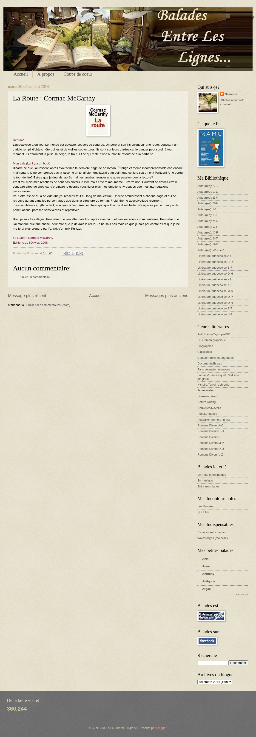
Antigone (208, 581)
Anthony (208, 574)
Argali (206, 589)
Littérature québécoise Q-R (215, 302)
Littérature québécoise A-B (214, 256)
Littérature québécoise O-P (215, 296)
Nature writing (206, 402)
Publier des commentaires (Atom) (48, 305)
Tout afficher (242, 594)
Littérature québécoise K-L (214, 285)
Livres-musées (207, 396)
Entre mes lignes (208, 486)
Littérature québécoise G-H (215, 273)
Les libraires (205, 506)
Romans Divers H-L (210, 437)
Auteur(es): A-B (207, 186)
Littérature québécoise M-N (215, 291)
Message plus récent (27, 295)
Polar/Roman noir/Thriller (213, 419)
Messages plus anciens (166, 295)
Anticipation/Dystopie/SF (213, 334)
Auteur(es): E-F (207, 197)
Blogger (161, 728)
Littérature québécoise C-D (215, 262)
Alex (205, 558)
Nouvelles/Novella (209, 408)
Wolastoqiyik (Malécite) (212, 538)
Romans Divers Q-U (210, 449)
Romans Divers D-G (210, 431)
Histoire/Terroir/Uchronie (213, 384)
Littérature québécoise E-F (214, 267)
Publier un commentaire (34, 277)
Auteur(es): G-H (207, 203)
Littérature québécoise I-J (214, 279)
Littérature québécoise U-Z (214, 314)
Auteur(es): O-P (207, 226)
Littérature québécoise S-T (214, 308)
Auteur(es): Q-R (207, 232)
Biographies (205, 346)
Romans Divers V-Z (210, 454)
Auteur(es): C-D (207, 191)
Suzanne (231, 94)
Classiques (204, 351)
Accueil (21, 74)
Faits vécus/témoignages (213, 369)
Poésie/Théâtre (207, 413)
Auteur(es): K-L (207, 215)
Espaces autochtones (211, 532)
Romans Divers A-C (210, 425)
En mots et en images (211, 474)
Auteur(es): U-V (207, 244)
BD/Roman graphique (211, 340)
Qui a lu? (203, 512)
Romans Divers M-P (210, 443)
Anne (206, 566)
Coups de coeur (78, 74)
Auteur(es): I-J (206, 209)
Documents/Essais (209, 363)
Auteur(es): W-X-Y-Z (210, 250)
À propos (45, 74)
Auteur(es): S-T (207, 238)
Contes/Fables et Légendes (215, 357)
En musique (205, 480)
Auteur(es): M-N (208, 221)
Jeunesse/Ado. (207, 390)
